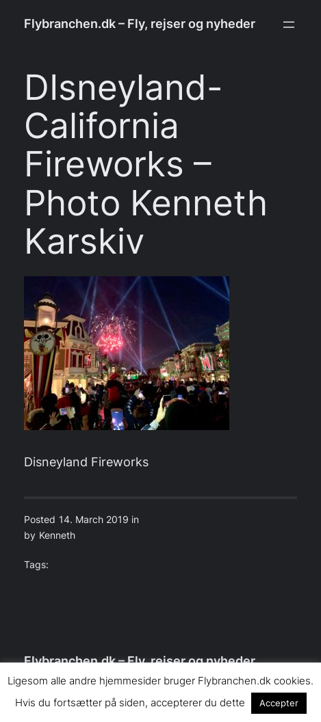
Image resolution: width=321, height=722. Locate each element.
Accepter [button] (278, 702)
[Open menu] (289, 24)
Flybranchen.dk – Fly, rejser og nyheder (139, 23)
